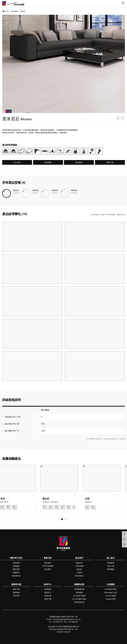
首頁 (7, 11)
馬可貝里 (13, 3)
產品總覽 (14, 11)
